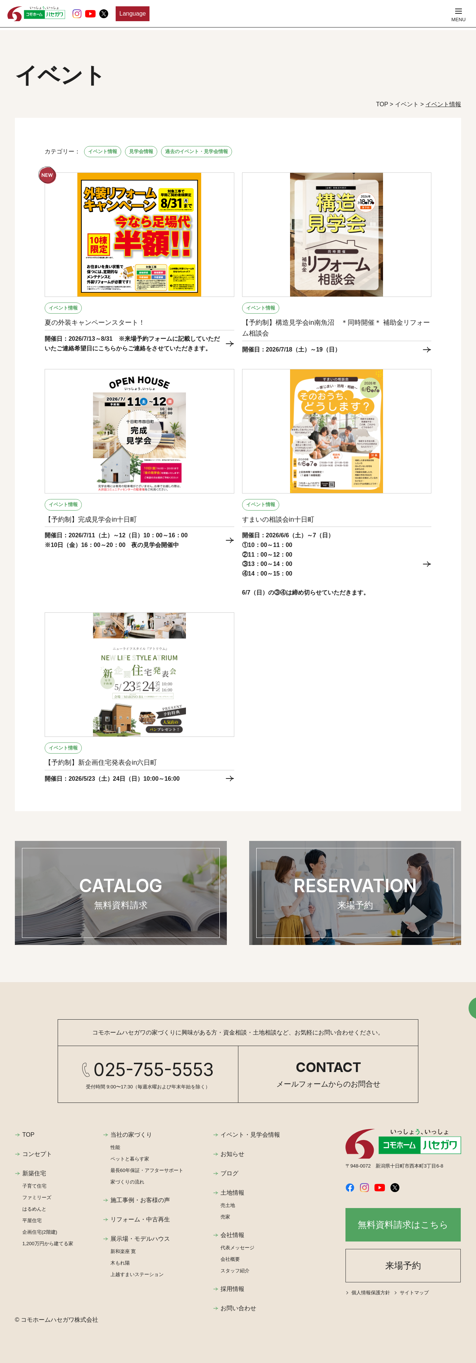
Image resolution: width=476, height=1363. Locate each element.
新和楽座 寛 (123, 1251)
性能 (115, 1147)
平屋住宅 (32, 1220)
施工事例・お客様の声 (140, 1200)
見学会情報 (141, 151)
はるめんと (34, 1209)
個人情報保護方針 (370, 1292)
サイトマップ (414, 1292)
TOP (28, 1134)
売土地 (228, 1205)
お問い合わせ (238, 1308)
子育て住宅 (34, 1186)
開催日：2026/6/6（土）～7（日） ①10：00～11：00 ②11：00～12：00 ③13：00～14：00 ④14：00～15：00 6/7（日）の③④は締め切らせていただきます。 (305, 564)
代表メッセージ (237, 1247)
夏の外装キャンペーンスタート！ (95, 322)
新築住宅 (34, 1173)
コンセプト (37, 1154)
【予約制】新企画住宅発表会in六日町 (101, 762)
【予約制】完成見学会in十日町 (91, 519)
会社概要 (230, 1259)
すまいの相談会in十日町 (278, 519)
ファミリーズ (36, 1197)
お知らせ (232, 1154)
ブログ (229, 1173)
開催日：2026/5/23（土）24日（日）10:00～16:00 (115, 779)
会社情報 (232, 1235)
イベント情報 (102, 151)
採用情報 (232, 1289)
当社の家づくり (131, 1134)
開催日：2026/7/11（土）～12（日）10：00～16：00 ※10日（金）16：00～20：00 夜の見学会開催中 (116, 540)
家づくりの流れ (127, 1182)
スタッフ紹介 (235, 1270)
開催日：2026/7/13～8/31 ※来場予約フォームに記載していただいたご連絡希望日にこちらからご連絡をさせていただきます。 (132, 344)
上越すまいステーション (137, 1274)
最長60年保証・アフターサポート (146, 1170)
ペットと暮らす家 (129, 1159)
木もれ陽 (120, 1263)
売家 (225, 1217)
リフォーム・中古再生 (140, 1219)
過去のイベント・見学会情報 (196, 151)
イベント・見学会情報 (250, 1134)
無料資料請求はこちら (403, 1225)
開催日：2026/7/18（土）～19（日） (291, 349)
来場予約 (403, 1265)
